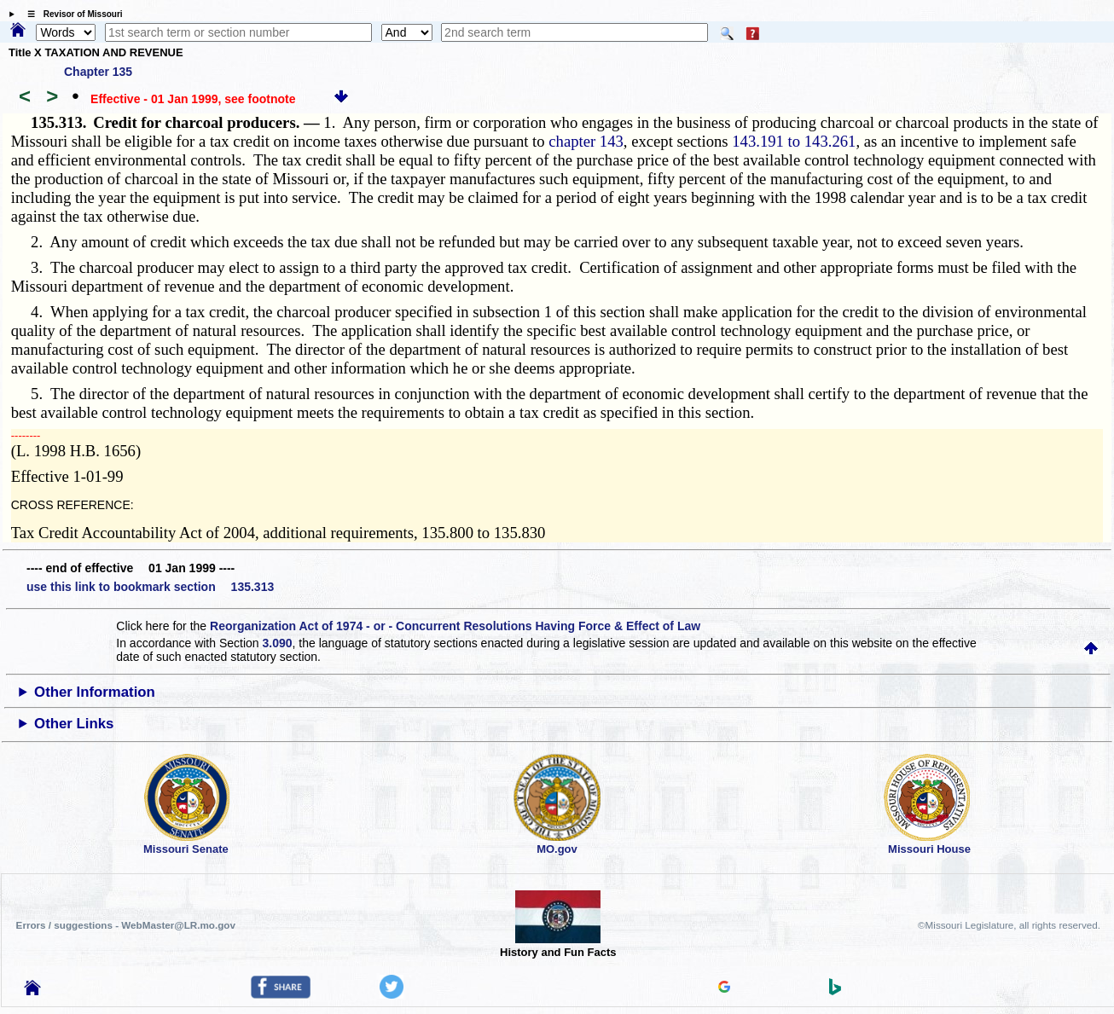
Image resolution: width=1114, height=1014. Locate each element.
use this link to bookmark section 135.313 (150, 587)
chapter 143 (586, 141)
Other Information (94, 692)
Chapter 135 (98, 71)
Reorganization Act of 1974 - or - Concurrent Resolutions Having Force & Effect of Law (455, 626)
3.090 (278, 643)
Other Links (73, 724)
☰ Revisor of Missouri (71, 14)
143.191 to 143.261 (794, 141)
